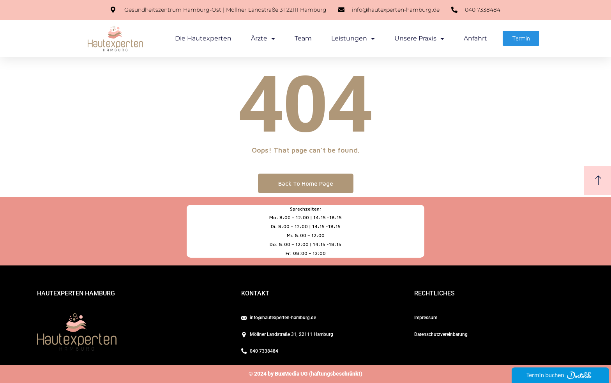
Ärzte (263, 39)
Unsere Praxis (419, 39)
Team (303, 38)
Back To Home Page (305, 183)
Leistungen (353, 39)
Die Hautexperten (203, 38)
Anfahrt (475, 38)
